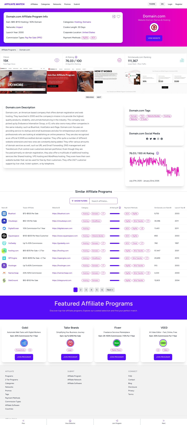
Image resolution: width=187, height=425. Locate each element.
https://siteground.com (61, 280)
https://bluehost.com (61, 213)
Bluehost (12, 213)
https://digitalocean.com (62, 228)
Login (170, 4)
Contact (131, 380)
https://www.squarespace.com (65, 236)
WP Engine (12, 258)
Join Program (24, 357)
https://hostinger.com (61, 265)
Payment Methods (12, 398)
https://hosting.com (60, 251)
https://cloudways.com (61, 221)
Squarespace (13, 236)
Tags (7, 394)
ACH (93, 38)
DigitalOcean (13, 228)
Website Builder (153, 116)
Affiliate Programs (9, 50)
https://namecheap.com (62, 273)
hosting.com (13, 251)
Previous (90, 97)
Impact (19, 27)
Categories (45, 4)
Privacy (131, 391)
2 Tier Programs (11, 380)
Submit (77, 4)
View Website (154, 38)
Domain (134, 116)
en (162, 4)
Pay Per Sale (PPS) (33, 37)
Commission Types (13, 401)
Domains (87, 22)
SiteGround (13, 280)
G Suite (144, 119)
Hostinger (12, 265)
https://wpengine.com (61, 258)
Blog (130, 383)
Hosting (78, 22)
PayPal (85, 38)
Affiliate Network (74, 380)
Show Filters (79, 201)
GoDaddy (12, 243)
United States (88, 32)
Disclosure (132, 387)
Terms (130, 394)
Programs (9, 376)
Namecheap (13, 273)
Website (134, 119)
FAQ (130, 376)
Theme (152, 4)
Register (178, 4)
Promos (67, 4)
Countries (9, 409)
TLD (142, 116)
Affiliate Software (12, 405)
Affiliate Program (74, 376)
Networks (57, 4)
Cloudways (12, 221)
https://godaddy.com (60, 243)
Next (99, 97)
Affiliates (34, 4)
